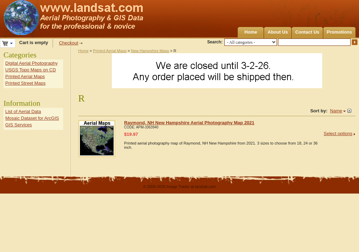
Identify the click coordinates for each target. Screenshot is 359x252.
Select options (338, 133)
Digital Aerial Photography (31, 63)
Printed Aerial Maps (110, 51)
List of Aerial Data (23, 111)
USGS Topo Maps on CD (30, 69)
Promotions (339, 32)
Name (336, 110)
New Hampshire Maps (150, 51)
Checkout (68, 43)
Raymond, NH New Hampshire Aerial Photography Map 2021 (189, 122)
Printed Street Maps (25, 83)
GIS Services (18, 124)
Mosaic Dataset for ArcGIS (32, 118)
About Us (277, 32)
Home (250, 32)
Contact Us (307, 32)
